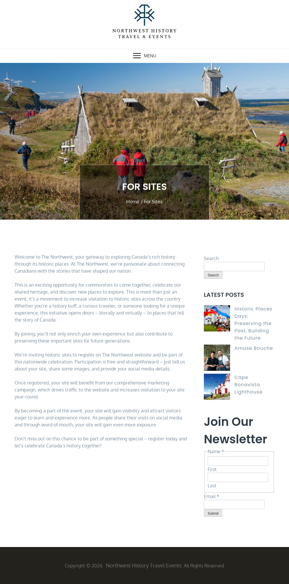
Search (211, 258)
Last (212, 485)
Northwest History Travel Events (143, 565)
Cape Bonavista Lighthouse (248, 384)
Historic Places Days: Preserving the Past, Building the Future (253, 323)
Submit (213, 513)
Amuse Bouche (253, 348)
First (212, 469)
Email (211, 496)
